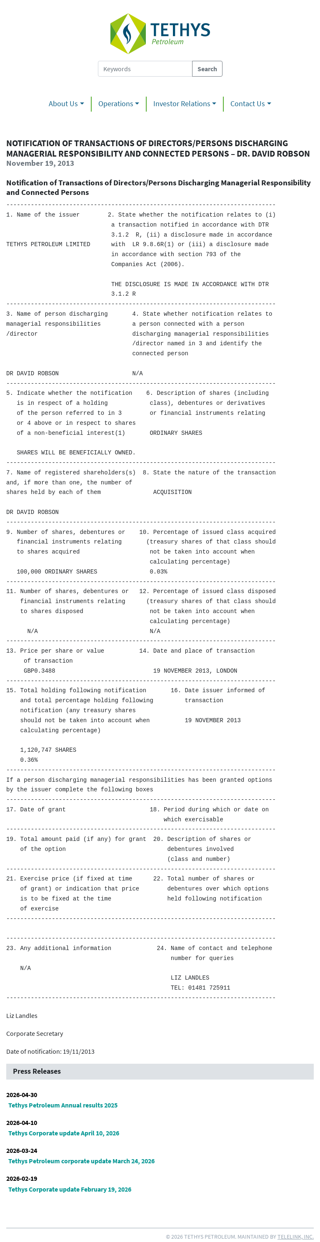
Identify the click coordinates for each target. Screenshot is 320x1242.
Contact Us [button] (247, 103)
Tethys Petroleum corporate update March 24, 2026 (81, 1161)
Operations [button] (115, 103)
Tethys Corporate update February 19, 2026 (69, 1189)
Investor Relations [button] (181, 103)
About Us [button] (63, 103)
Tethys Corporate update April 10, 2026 (63, 1133)
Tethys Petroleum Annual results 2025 (63, 1105)
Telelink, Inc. (296, 1236)
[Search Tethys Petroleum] (145, 69)
